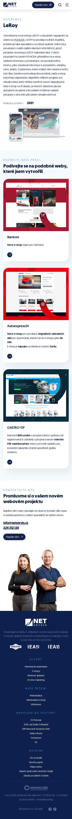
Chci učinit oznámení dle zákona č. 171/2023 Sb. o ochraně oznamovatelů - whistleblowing (36, 797)
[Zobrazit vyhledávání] (60, 5)
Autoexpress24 (18, 326)
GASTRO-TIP (15, 427)
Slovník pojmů (36, 762)
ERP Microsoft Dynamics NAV (36, 728)
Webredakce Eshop (36, 700)
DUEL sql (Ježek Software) (36, 724)
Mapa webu (36, 766)
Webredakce (36, 695)
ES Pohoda (36, 720)
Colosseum (36, 737)
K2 (36, 742)
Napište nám (43, 4)
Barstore (13, 237)
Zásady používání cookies (36, 775)
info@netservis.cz (15, 523)
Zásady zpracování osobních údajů (36, 771)
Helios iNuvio (36, 733)
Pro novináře (36, 757)
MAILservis (36, 704)
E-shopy (36, 671)
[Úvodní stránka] (9, 5)
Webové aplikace (35, 675)
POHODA (19, 39)
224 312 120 (11, 528)
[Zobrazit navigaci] (67, 5)
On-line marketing (36, 679)
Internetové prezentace (36, 666)
